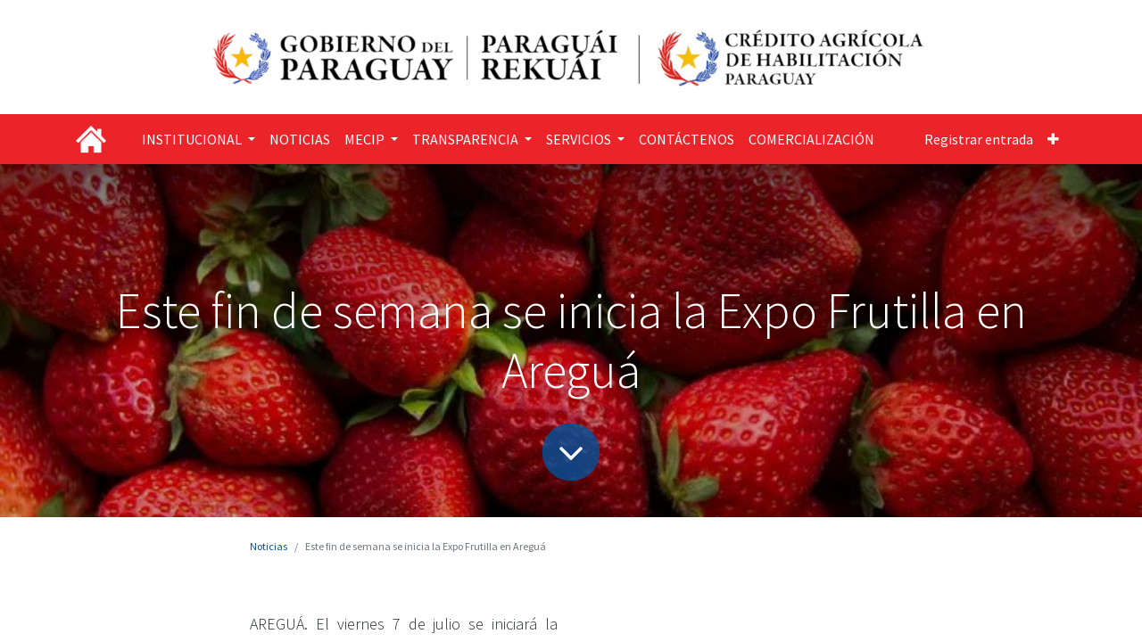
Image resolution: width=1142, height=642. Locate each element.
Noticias (268, 546)
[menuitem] (299, 139)
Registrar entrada (978, 139)
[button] (1053, 139)
